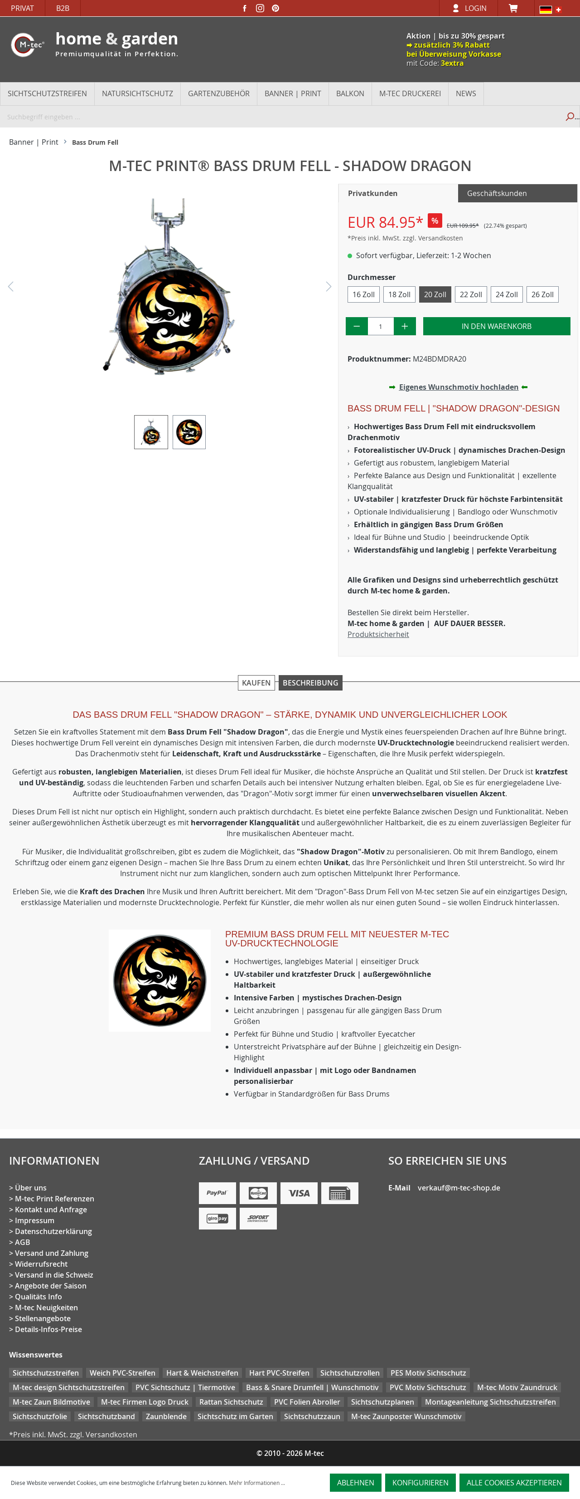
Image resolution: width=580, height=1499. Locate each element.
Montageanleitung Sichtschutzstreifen (490, 1402)
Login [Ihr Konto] (476, 8)
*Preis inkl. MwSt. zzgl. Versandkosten (405, 238)
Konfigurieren (420, 1483)
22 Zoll (471, 294)
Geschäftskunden (497, 193)
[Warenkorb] (516, 8)
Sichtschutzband (106, 1416)
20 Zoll (435, 294)
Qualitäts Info (38, 1297)
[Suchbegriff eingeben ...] (280, 116)
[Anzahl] (381, 326)
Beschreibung (310, 683)
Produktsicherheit (378, 634)
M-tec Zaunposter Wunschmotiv (406, 1416)
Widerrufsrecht (41, 1264)
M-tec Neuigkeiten (46, 1308)
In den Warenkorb (497, 326)
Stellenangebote (43, 1318)
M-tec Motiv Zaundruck (517, 1387)
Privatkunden (373, 193)
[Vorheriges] (10, 289)
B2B (62, 8)
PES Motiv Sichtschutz (428, 1373)
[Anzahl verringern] (357, 326)
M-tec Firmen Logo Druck (144, 1402)
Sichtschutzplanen (382, 1402)
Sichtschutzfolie (40, 1416)
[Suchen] (569, 116)
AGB (22, 1242)
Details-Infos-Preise (48, 1329)
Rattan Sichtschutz (231, 1402)
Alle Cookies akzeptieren (514, 1483)
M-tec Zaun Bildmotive (51, 1402)
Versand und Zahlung (51, 1253)
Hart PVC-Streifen (279, 1373)
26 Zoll (543, 294)
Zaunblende (166, 1416)
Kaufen (256, 683)
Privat (22, 8)
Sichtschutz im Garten (235, 1416)
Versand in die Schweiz (54, 1275)
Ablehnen (355, 1483)
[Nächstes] (329, 289)
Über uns (31, 1188)
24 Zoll (507, 294)
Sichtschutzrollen (350, 1373)
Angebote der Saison (51, 1286)
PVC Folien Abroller (307, 1402)
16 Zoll (364, 294)
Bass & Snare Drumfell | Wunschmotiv (312, 1387)
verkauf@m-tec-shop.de (459, 1188)
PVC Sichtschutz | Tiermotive (185, 1387)
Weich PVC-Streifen (122, 1373)
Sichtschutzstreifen (46, 1373)
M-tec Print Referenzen (54, 1199)
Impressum (34, 1220)
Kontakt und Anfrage (51, 1210)
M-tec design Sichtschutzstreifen (69, 1387)
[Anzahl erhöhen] (405, 326)
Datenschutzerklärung (53, 1231)
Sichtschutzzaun (312, 1416)
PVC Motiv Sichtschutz (428, 1387)
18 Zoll (399, 294)
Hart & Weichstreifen (202, 1373)
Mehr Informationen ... (257, 1482)
